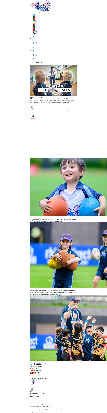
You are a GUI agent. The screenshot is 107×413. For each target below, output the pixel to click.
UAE (35, 30)
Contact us (33, 60)
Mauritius (36, 23)
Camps (33, 47)
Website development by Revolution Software (50, 409)
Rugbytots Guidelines (39, 412)
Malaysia (36, 24)
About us (33, 51)
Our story (34, 41)
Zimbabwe (36, 33)
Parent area (33, 35)
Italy (35, 20)
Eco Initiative (35, 44)
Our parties (34, 43)
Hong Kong (36, 18)
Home (32, 39)
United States (36, 32)
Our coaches (35, 42)
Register (34, 37)
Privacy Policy (34, 412)
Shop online (31, 394)
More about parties (32, 387)
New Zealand (36, 25)
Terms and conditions (45, 412)
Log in (34, 36)
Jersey (36, 22)
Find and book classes (34, 46)
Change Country (34, 14)
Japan (36, 21)
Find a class (31, 112)
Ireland (36, 19)
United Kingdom (37, 31)
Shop (32, 48)
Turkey (36, 29)
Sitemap (31, 412)
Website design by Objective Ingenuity (61, 409)
